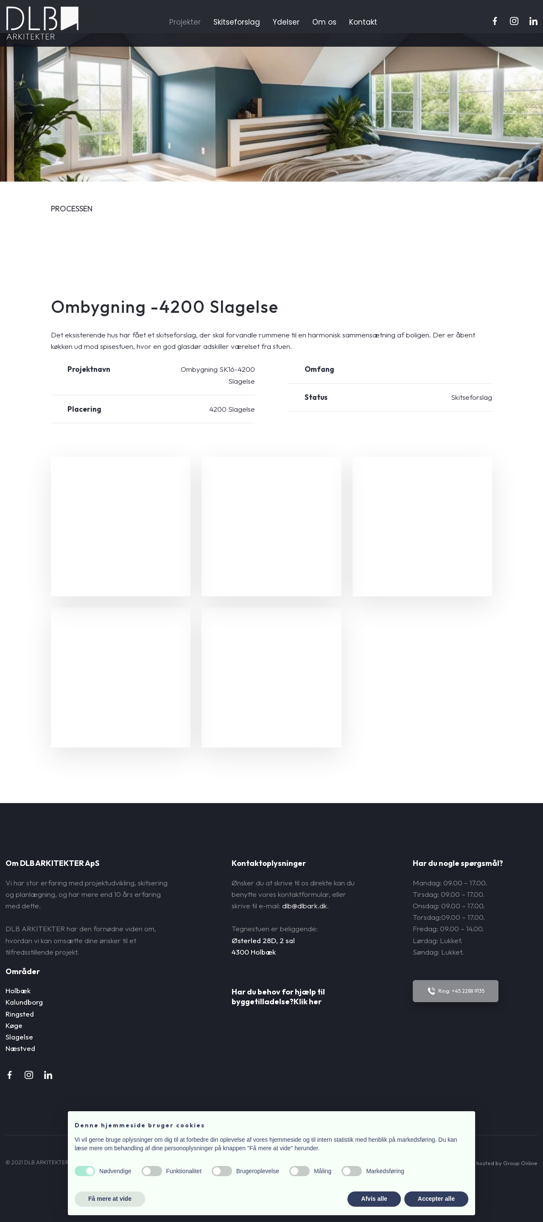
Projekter (185, 22)
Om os (324, 22)
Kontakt (363, 22)
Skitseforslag (236, 22)
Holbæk (18, 990)
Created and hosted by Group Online (489, 1163)
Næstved (20, 1048)
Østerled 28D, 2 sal (263, 940)
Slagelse (19, 1036)
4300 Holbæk (254, 951)
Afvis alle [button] (374, 1198)
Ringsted (20, 1013)
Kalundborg (24, 1001)
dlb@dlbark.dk (304, 905)
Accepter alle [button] (436, 1198)
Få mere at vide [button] (110, 1198)
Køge (14, 1025)
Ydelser (286, 22)
